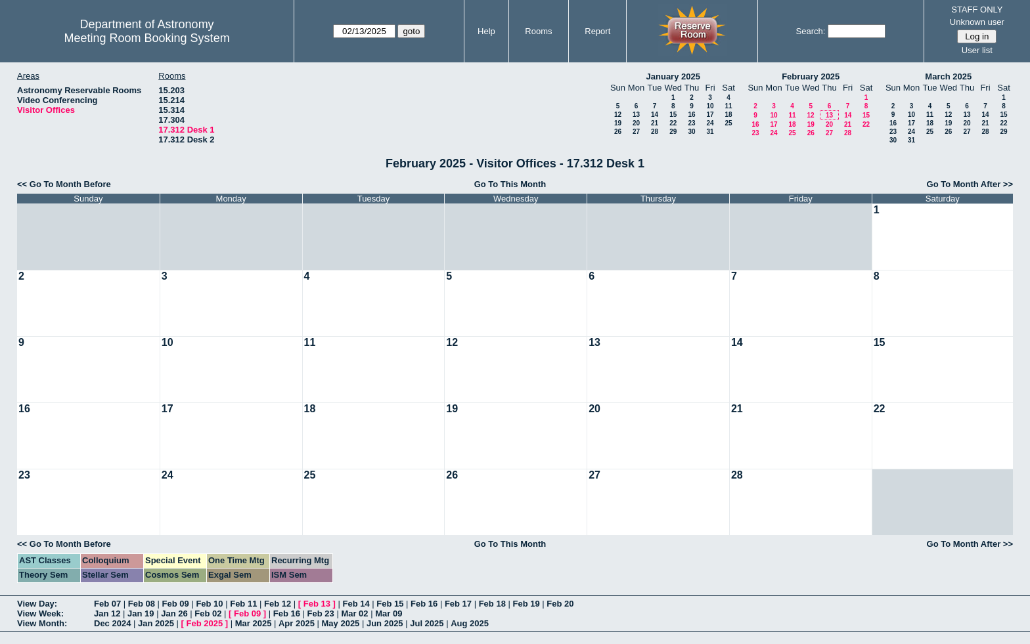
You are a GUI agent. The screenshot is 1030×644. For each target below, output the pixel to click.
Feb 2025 (205, 623)
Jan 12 (107, 613)
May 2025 (341, 623)
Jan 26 (174, 613)
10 (709, 106)
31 (709, 131)
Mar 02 (354, 613)
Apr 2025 (297, 623)
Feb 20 (560, 604)
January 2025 (673, 76)
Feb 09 (175, 604)
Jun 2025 (385, 623)
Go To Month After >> (970, 184)
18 (728, 114)
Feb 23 (320, 613)
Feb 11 (243, 604)
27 (636, 131)
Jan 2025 (156, 623)
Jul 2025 (426, 623)
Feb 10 (209, 604)
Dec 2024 (112, 623)
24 (709, 123)
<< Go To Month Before (64, 184)
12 (617, 114)
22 (673, 123)
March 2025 (948, 76)
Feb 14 (355, 604)
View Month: (42, 623)
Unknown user (977, 22)
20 (636, 123)
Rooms (538, 31)
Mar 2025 (253, 623)
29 (673, 131)
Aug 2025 (470, 623)
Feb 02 (207, 613)
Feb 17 (458, 604)
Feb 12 (277, 604)
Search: (811, 31)
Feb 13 (316, 604)
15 (673, 114)
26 (617, 131)
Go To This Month (510, 184)
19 (617, 123)
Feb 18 (492, 604)
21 (654, 123)
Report (597, 31)
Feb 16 (424, 604)
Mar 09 (388, 613)
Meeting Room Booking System (147, 38)
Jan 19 (140, 613)
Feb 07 (107, 604)
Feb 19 (525, 604)
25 (728, 123)
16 (691, 114)
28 (654, 131)
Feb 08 (141, 604)
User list (977, 50)
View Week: (40, 613)
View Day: (37, 604)
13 (636, 114)
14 (654, 114)
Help (486, 31)
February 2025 (811, 76)
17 (709, 114)
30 (691, 131)
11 (728, 106)
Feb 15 (389, 604)
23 (691, 123)
